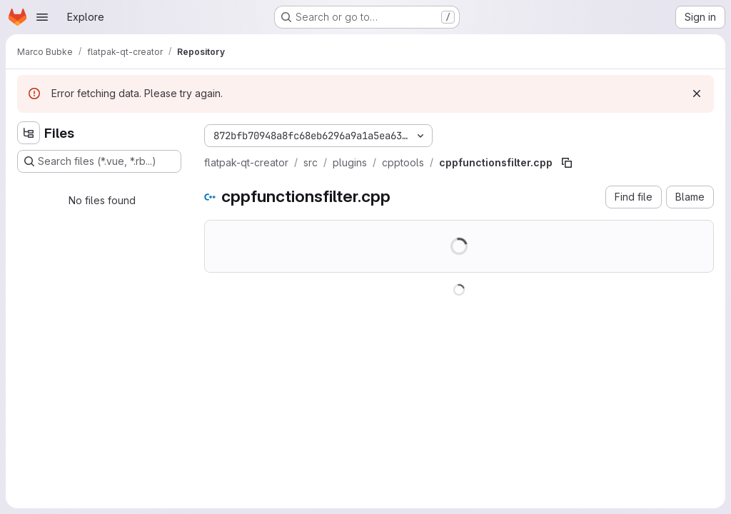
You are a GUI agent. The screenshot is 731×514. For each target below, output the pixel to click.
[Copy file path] (566, 162)
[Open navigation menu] (42, 17)
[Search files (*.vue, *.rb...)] (99, 161)
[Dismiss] (696, 93)
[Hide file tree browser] (28, 132)
